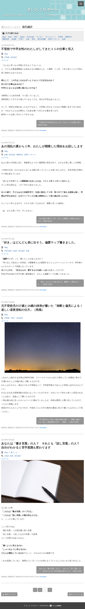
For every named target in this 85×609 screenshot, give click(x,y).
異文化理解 (41, 39)
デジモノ (40, 37)
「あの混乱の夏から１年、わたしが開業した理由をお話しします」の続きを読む (60, 220)
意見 (33, 39)
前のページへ (9, 594)
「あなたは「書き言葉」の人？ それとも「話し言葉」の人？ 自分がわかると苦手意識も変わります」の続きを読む (60, 570)
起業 (63, 39)
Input (9, 37)
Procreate (30, 37)
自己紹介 (27, 26)
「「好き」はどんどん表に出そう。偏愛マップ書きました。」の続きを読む (58, 283)
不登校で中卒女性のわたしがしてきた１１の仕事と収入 (37, 49)
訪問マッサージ (54, 39)
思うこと (14, 452)
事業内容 (5, 39)
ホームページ (50, 37)
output (22, 37)
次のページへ (76, 594)
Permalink (42, 130)
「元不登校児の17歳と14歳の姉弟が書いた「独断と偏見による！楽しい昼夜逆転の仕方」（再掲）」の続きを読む (59, 421)
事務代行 (68, 37)
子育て (21, 39)
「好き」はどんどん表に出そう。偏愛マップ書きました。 (39, 242)
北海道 (13, 39)
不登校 (60, 37)
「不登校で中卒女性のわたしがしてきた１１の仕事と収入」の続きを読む (60, 123)
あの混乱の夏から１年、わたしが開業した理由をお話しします (42, 146)
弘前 (27, 39)
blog (3, 37)
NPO (16, 37)
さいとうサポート (42, 10)
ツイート (5, 60)
